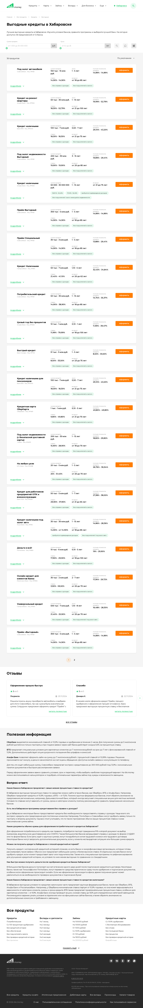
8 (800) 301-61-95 (77, 978)
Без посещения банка (114, 931)
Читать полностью (58, 711)
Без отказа (110, 928)
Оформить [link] (124, 70)
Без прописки (12, 940)
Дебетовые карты (78, 995)
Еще (103, 6)
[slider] (32, 48)
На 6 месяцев (45, 937)
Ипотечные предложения (54, 995)
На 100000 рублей (80, 922)
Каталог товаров (127, 995)
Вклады (73, 6)
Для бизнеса (89, 6)
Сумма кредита (12, 41)
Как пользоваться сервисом (123, 1002)
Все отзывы (71, 722)
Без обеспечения (14, 931)
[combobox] (126, 58)
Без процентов (112, 934)
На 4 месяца (45, 931)
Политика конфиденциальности (90, 1002)
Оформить (124, 267)
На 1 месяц (44, 922)
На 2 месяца (44, 925)
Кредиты (34, 6)
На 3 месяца (44, 928)
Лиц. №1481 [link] (29, 411)
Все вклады (95, 995)
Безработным (111, 940)
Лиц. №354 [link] (31, 268)
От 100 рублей (78, 934)
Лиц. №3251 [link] (29, 499)
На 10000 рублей (80, 925)
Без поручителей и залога (17, 934)
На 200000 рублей (80, 940)
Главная (9, 17)
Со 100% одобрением (81, 931)
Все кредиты (13, 995)
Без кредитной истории (16, 928)
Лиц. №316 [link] (29, 525)
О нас (36, 1002)
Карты (47, 6)
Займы (59, 6)
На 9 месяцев (45, 940)
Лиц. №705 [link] (31, 353)
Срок (62, 41)
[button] (120, 6)
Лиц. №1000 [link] (29, 128)
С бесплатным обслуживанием (118, 925)
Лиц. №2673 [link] (27, 442)
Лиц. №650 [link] (29, 550)
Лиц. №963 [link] (30, 71)
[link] (111, 961)
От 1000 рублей (79, 928)
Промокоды (110, 995)
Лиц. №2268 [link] (29, 466)
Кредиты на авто (30, 995)
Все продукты (22, 17)
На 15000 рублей (79, 937)
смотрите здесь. (58, 976)
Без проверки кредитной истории (20, 937)
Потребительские (14, 922)
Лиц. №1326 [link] (30, 103)
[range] (32, 45)
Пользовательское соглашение (57, 1002)
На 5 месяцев (45, 934)
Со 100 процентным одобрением (20, 925)
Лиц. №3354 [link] (33, 581)
